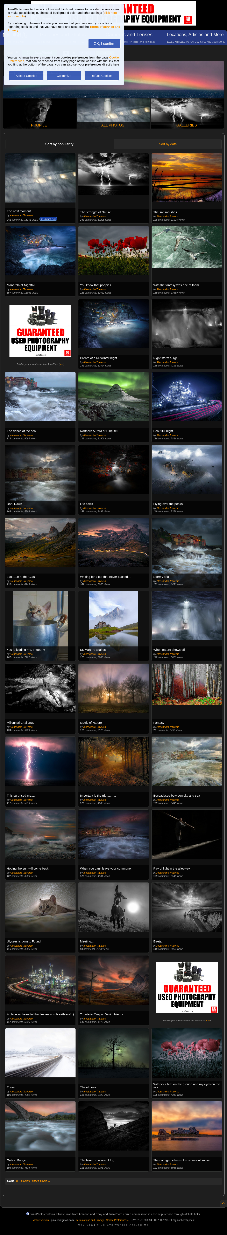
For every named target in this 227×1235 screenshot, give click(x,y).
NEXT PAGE (41, 1181)
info (61, 364)
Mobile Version (41, 1220)
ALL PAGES (22, 1181)
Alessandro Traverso (21, 215)
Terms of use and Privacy (90, 1220)
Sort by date (168, 144)
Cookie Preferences (117, 1220)
